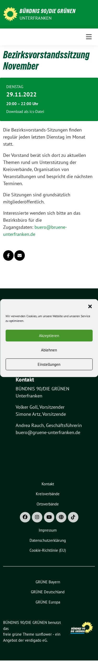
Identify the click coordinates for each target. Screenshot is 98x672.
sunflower (43, 634)
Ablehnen (49, 355)
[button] (90, 311)
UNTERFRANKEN (35, 18)
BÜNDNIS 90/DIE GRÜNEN (48, 11)
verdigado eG (36, 640)
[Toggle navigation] (89, 36)
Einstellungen (49, 369)
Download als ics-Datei (25, 111)
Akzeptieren (49, 341)
